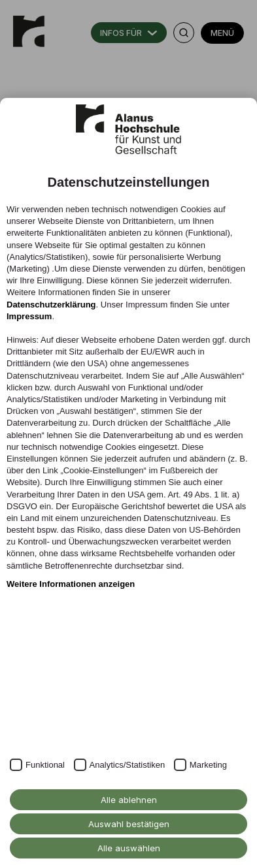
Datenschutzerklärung (51, 304)
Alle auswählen (128, 848)
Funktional (45, 765)
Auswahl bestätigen (128, 824)
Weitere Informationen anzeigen (71, 584)
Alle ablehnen (129, 799)
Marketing (208, 765)
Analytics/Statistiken (127, 765)
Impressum (29, 316)
